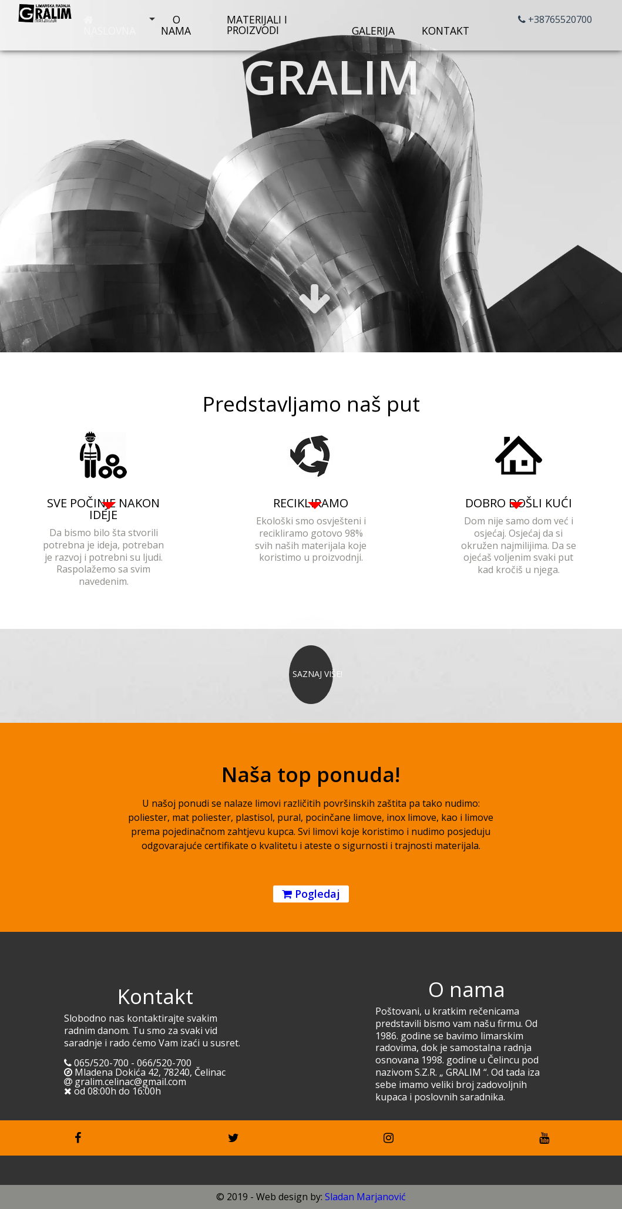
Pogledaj (311, 894)
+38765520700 (555, 19)
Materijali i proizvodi (257, 24)
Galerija (373, 26)
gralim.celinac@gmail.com (125, 1081)
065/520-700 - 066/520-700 (127, 1062)
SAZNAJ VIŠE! (317, 674)
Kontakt (445, 26)
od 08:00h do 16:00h (112, 1091)
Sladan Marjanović (365, 1196)
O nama (176, 25)
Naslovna (109, 26)
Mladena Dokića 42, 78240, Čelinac (145, 1072)
